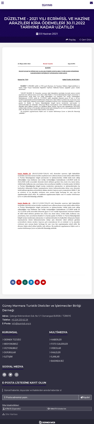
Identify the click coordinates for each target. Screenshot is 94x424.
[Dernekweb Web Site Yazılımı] (47, 420)
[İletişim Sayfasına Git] (89, 4)
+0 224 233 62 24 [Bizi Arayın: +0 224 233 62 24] (20, 318)
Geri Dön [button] (85, 39)
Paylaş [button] (70, 39)
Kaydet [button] (85, 396)
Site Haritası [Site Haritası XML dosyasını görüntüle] (9, 412)
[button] (4, 4)
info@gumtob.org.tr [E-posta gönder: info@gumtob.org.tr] (21, 322)
